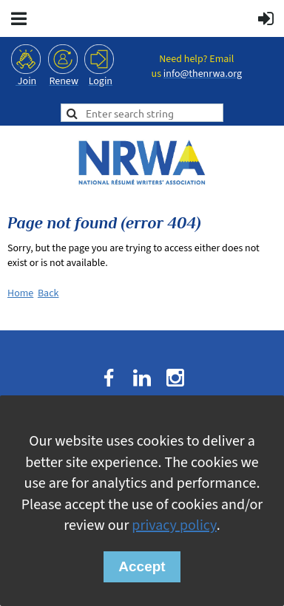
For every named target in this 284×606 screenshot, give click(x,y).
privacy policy (174, 525)
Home (20, 293)
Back (48, 293)
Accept (141, 566)
